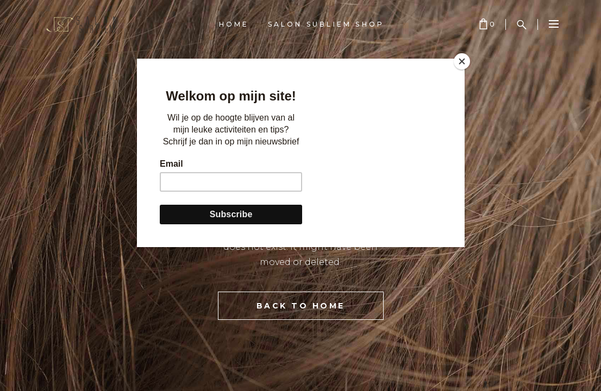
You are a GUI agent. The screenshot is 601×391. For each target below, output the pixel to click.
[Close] (462, 61)
